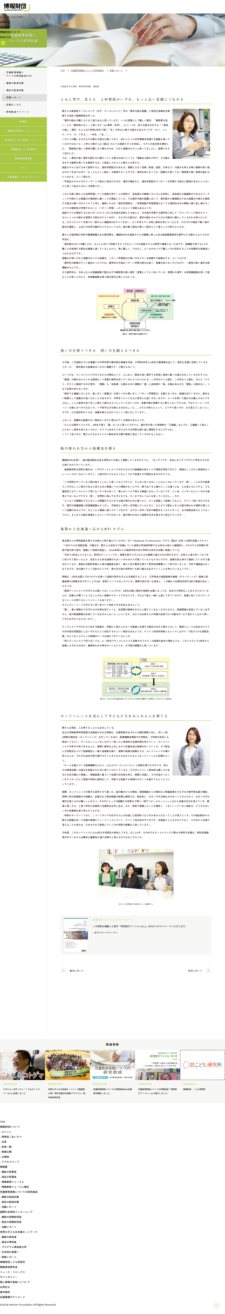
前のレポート (72, 970)
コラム (23, 167)
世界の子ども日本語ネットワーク (23, 140)
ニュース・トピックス (12, 1272)
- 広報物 (4, 1157)
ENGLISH (5, 37)
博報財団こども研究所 (23, 149)
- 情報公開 (6, 1152)
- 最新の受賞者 (8, 1172)
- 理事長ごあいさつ (11, 1137)
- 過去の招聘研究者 (11, 1222)
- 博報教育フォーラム (12, 1182)
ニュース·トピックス (11, 17)
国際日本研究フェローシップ (23, 130)
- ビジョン (6, 1132)
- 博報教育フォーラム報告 (14, 1187)
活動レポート (12, 97)
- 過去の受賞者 (8, 1177)
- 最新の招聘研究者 (11, 1217)
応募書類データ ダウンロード (23, 177)
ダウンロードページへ (105, 932)
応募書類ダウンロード (12, 1297)
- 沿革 (3, 1142)
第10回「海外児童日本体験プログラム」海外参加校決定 (66, 1093)
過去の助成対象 (14, 90)
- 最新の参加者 (8, 1237)
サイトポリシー (9, 1277)
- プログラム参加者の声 (13, 1247)
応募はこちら (12, 104)
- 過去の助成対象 (9, 1202)
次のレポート (200, 970)
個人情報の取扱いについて (15, 1282)
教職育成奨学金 (23, 158)
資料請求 (5, 27)
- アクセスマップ (9, 1162)
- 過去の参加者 (8, 1242)
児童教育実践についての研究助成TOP (18, 74)
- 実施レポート (8, 1257)
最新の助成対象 (14, 83)
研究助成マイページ (16, 112)
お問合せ (5, 22)
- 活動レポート (8, 1207)
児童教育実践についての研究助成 (19, 1192)
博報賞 (23, 121)
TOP (2, 1122)
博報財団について (10, 32)
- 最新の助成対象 (9, 1197)
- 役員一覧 (6, 1147)
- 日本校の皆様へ (9, 1252)
